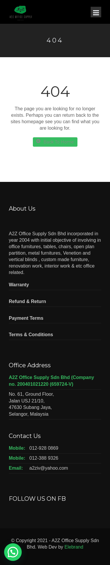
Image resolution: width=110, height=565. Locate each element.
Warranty (19, 284)
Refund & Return (27, 301)
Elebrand (74, 546)
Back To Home (55, 142)
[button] (13, 552)
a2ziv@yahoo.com (48, 468)
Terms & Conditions (31, 334)
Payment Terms (26, 318)
